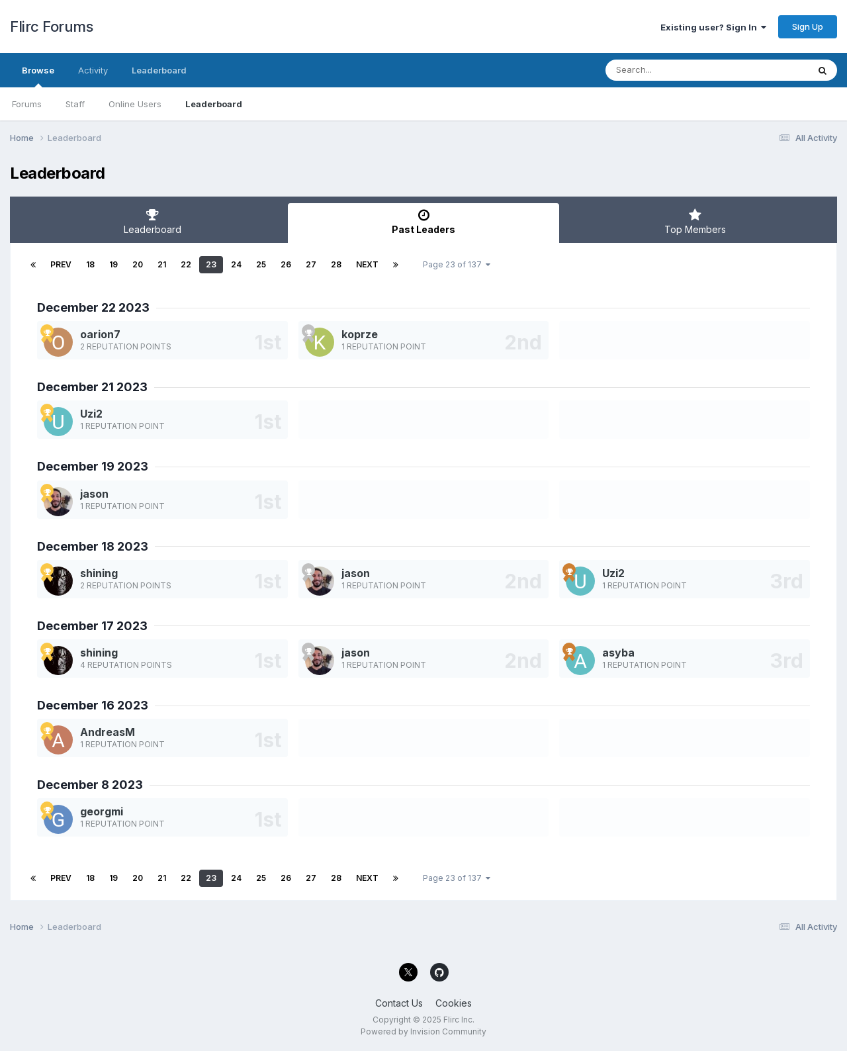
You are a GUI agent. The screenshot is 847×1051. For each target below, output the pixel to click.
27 (311, 264)
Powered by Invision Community (423, 1031)
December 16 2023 (92, 705)
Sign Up (807, 26)
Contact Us (399, 1003)
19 (113, 264)
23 (211, 264)
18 (90, 264)
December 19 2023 (92, 466)
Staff (75, 104)
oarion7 (100, 334)
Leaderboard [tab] (152, 221)
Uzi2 (91, 413)
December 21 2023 (92, 387)
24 (236, 264)
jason (94, 493)
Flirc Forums (51, 26)
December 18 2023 (92, 546)
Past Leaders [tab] (423, 221)
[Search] (670, 70)
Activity (93, 70)
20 (137, 264)
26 (286, 264)
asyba (618, 652)
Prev (60, 264)
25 (261, 264)
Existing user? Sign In (713, 27)
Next (367, 264)
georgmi (101, 811)
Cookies (453, 1003)
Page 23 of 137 (456, 264)
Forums (27, 104)
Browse (38, 76)
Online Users (135, 104)
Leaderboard (213, 104)
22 (186, 264)
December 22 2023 (93, 307)
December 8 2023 (90, 785)
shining (99, 573)
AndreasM (107, 732)
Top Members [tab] (695, 221)
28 (336, 264)
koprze (359, 334)
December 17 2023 (92, 626)
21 (161, 264)
